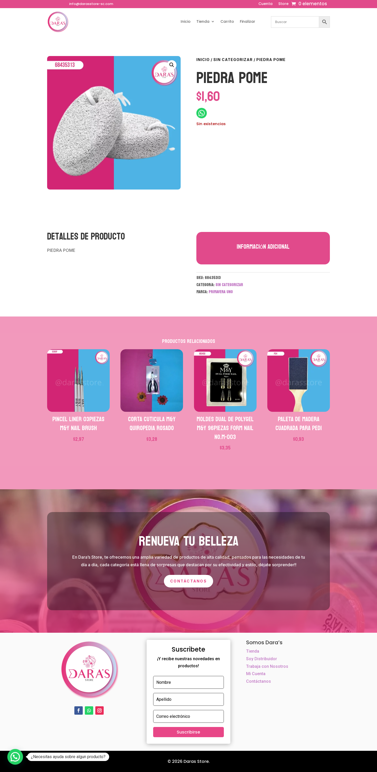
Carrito (227, 21)
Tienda (202, 21)
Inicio (186, 21)
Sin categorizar (233, 59)
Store (283, 4)
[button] (171, 65)
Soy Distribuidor (261, 658)
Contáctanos (188, 581)
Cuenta (265, 4)
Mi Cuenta (255, 673)
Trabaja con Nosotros (267, 666)
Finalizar (247, 21)
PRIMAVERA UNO (221, 292)
